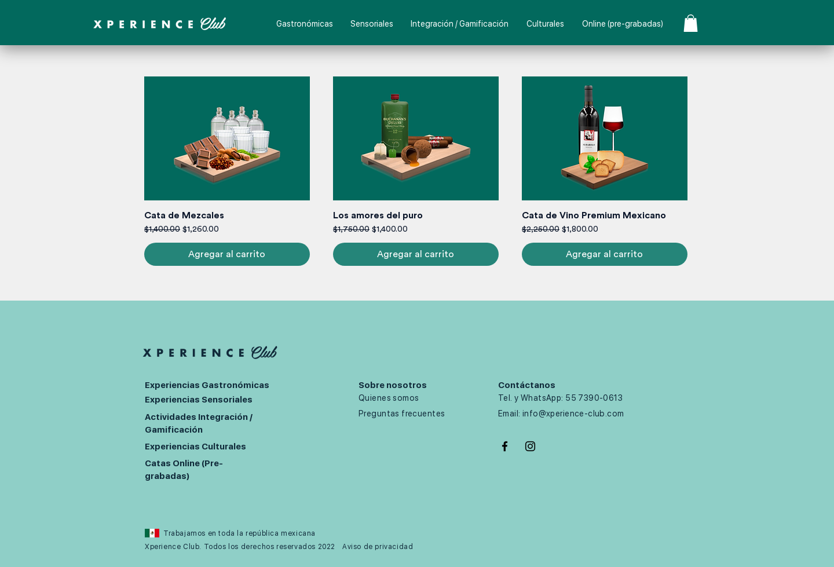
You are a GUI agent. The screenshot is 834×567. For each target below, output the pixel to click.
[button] (690, 23)
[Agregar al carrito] (227, 254)
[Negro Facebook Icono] (504, 446)
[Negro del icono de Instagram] (530, 446)
